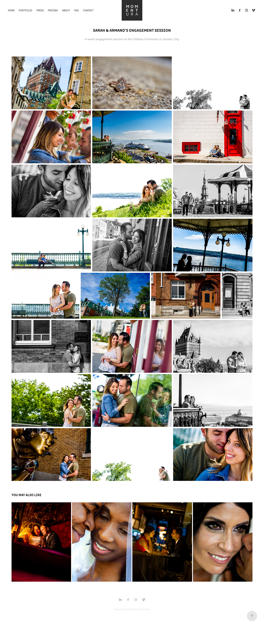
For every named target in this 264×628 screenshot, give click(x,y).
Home (11, 10)
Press (40, 10)
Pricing (53, 10)
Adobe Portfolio (139, 609)
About (66, 10)
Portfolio (25, 10)
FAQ (76, 10)
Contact (88, 10)
